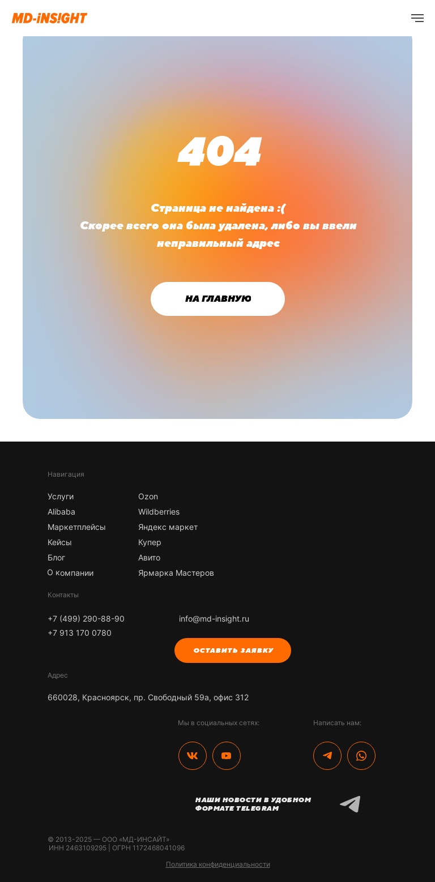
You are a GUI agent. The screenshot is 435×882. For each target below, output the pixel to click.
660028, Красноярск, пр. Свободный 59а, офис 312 (148, 697)
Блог (56, 557)
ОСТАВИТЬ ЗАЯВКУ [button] (233, 650)
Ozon (148, 496)
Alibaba (61, 511)
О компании (70, 572)
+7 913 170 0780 (80, 632)
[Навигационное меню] (417, 18)
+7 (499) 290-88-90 (86, 618)
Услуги (61, 496)
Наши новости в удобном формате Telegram (252, 804)
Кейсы (60, 542)
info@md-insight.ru (214, 618)
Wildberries (159, 511)
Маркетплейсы (77, 527)
